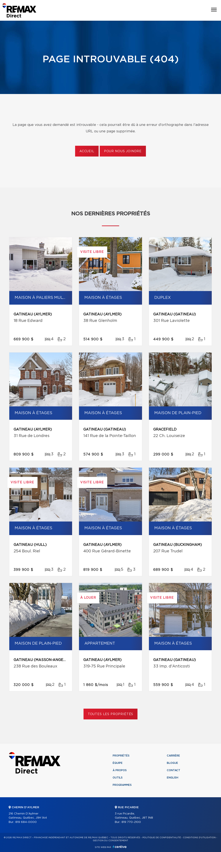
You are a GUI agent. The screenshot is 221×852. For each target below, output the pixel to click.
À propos (120, 770)
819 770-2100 (131, 822)
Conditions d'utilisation (199, 837)
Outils (118, 777)
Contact (173, 770)
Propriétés (121, 755)
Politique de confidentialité (161, 837)
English (172, 777)
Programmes (122, 785)
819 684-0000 (26, 822)
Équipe (118, 763)
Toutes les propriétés (110, 714)
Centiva (119, 846)
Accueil (86, 151)
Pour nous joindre (123, 151)
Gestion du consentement (110, 840)
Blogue (172, 763)
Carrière (173, 755)
